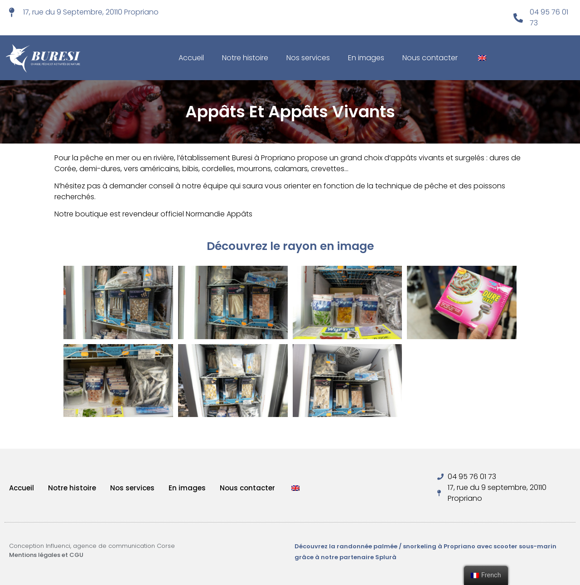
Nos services (308, 58)
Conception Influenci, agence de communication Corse (92, 546)
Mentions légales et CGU (46, 555)
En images (366, 58)
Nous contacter (430, 58)
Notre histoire (245, 58)
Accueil (191, 58)
